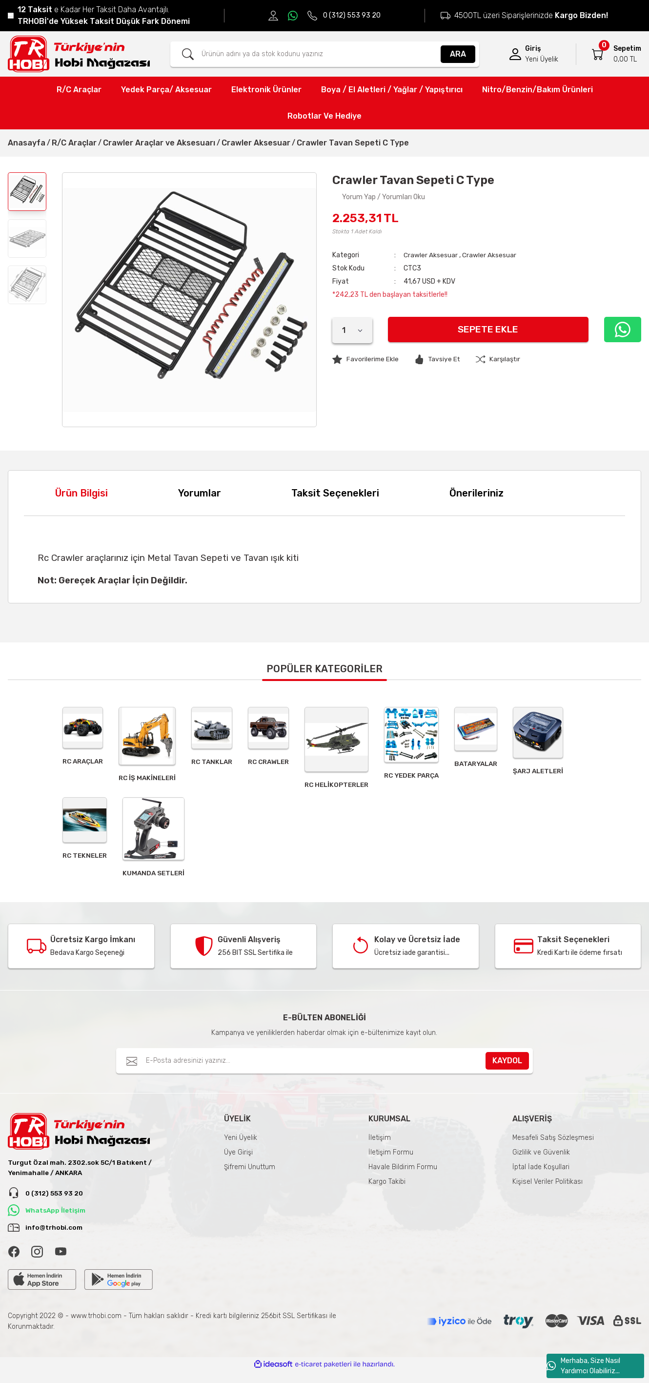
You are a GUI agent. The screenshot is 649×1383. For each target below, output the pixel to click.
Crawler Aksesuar (431, 255)
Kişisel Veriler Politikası (547, 1190)
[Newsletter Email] (324, 1069)
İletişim (379, 1146)
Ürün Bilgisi (81, 493)
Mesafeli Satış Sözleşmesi (553, 1146)
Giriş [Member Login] (533, 48)
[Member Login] (515, 54)
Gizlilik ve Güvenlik (541, 1160)
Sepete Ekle (487, 329)
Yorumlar (199, 493)
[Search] (324, 54)
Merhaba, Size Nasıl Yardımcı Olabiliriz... (583, 1366)
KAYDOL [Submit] (507, 1068)
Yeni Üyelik (240, 1146)
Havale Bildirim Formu (402, 1175)
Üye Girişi (238, 1160)
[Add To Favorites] (366, 359)
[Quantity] (352, 330)
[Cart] (598, 54)
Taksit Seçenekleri (335, 493)
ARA (458, 54)
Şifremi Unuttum (249, 1175)
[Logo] (79, 54)
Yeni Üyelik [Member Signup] (541, 59)
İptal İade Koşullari (540, 1175)
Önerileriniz (476, 493)
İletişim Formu (390, 1160)
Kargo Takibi (387, 1190)
